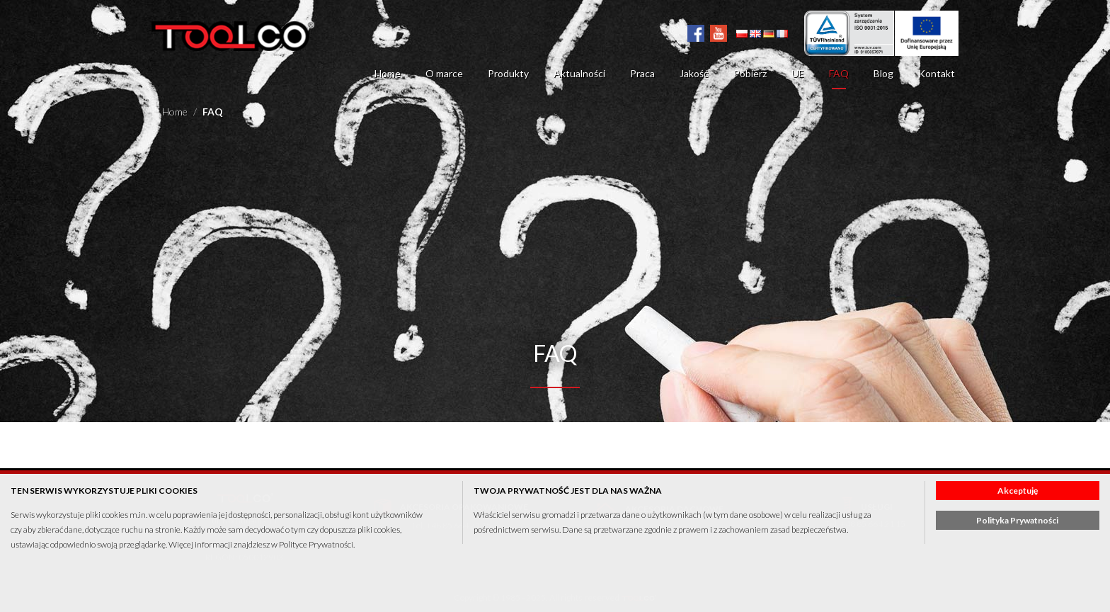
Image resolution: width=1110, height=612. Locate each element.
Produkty (508, 73)
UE (797, 73)
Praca (642, 73)
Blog (883, 73)
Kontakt (936, 73)
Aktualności (579, 73)
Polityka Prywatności (1017, 520)
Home (387, 73)
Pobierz (750, 73)
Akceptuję (1017, 490)
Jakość (694, 73)
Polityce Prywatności (316, 544)
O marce (444, 73)
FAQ (839, 73)
